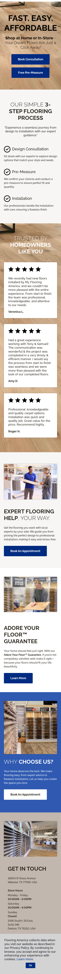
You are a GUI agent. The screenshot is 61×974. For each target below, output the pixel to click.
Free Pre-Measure (30, 72)
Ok (30, 965)
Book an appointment (25, 551)
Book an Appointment (25, 794)
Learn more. (25, 959)
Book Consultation (30, 59)
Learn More (18, 678)
